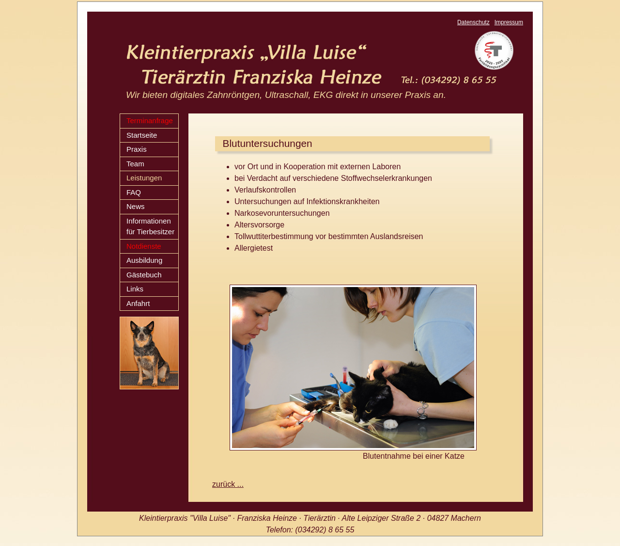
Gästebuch (144, 275)
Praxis (136, 149)
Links (134, 289)
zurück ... (228, 484)
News (135, 206)
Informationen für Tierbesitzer (150, 226)
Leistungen (144, 178)
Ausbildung (144, 260)
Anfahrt (138, 303)
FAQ (133, 192)
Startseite (141, 135)
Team (135, 164)
